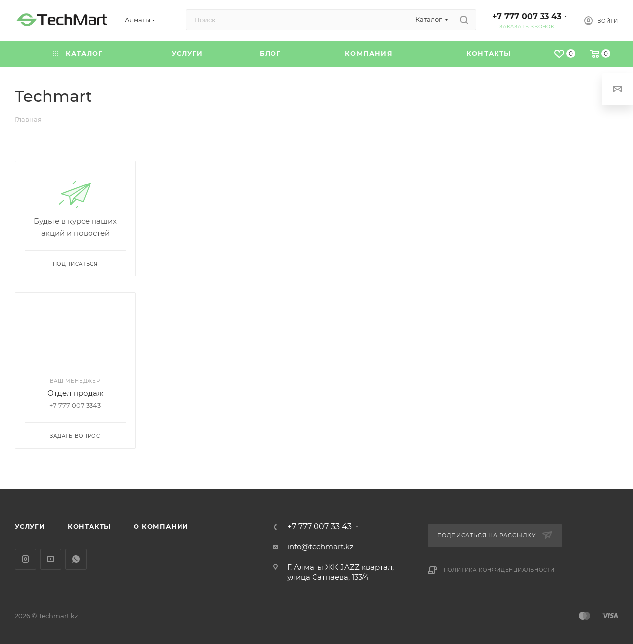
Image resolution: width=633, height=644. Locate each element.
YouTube (50, 559)
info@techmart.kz (320, 546)
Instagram (25, 559)
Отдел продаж (75, 393)
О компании (161, 526)
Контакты (89, 526)
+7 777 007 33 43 (526, 16)
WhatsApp (76, 559)
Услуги (30, 526)
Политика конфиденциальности (499, 570)
